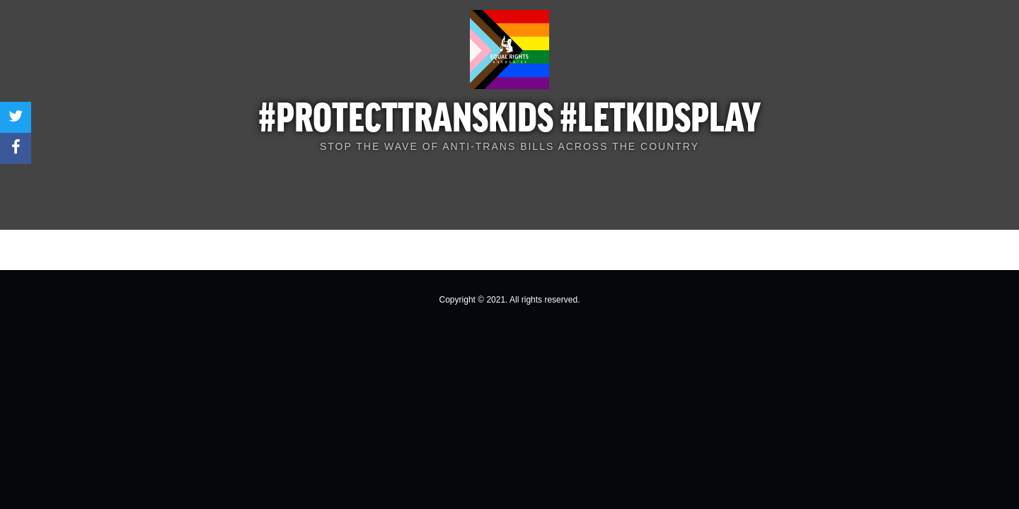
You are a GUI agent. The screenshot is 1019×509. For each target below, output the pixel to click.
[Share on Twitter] (15, 117)
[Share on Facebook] (15, 148)
